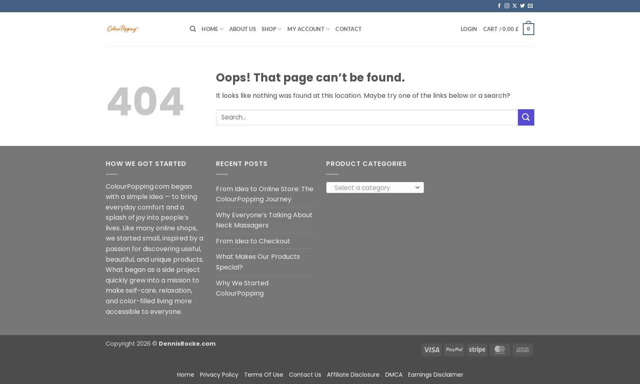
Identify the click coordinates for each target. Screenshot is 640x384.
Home (212, 29)
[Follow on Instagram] (506, 6)
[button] (469, 29)
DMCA (393, 375)
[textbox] (373, 188)
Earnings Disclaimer (435, 375)
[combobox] (375, 187)
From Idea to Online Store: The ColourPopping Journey (264, 194)
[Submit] (526, 117)
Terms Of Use (263, 375)
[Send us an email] (530, 6)
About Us (242, 29)
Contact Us (305, 375)
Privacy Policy (219, 375)
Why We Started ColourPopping (242, 288)
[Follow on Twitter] (522, 6)
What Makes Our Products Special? (258, 262)
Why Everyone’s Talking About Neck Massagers (264, 220)
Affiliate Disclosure (353, 375)
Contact (349, 29)
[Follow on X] (514, 6)
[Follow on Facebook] (499, 6)
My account (308, 29)
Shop (272, 29)
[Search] (193, 29)
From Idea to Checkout (253, 241)
